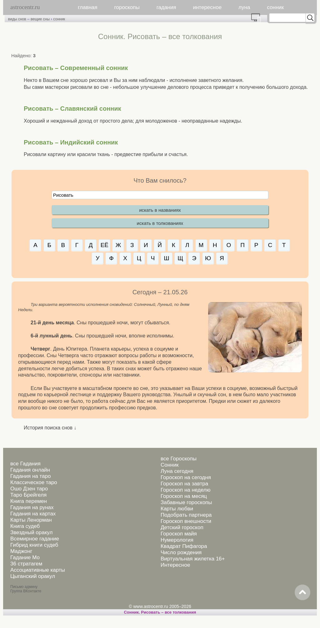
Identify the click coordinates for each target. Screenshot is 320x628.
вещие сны (40, 19)
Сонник (169, 465)
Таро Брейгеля (28, 495)
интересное (207, 7)
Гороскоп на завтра (184, 484)
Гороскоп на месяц (184, 496)
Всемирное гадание (34, 539)
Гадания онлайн (30, 470)
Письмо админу (24, 587)
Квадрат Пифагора (184, 546)
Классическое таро (33, 482)
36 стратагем (26, 564)
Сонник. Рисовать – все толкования (160, 612)
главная (87, 7)
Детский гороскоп (182, 527)
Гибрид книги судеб (34, 545)
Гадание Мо (25, 557)
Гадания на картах (33, 514)
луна (244, 7)
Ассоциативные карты (37, 570)
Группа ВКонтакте (25, 591)
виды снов (17, 19)
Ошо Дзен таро (29, 489)
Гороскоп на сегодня (186, 477)
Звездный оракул (31, 532)
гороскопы (127, 7)
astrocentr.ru (25, 7)
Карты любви (177, 509)
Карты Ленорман (31, 520)
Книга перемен (28, 501)
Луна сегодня (177, 471)
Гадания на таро (30, 476)
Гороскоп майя (179, 534)
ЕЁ (104, 245)
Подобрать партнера (186, 515)
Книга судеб (25, 526)
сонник (275, 7)
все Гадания (25, 464)
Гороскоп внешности (186, 521)
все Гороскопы (179, 459)
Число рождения (181, 552)
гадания (166, 7)
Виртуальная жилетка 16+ (193, 559)
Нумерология (177, 540)
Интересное (175, 565)
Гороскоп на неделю (185, 490)
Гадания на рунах (32, 507)
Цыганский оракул (32, 576)
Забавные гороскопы (186, 502)
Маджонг (21, 551)
